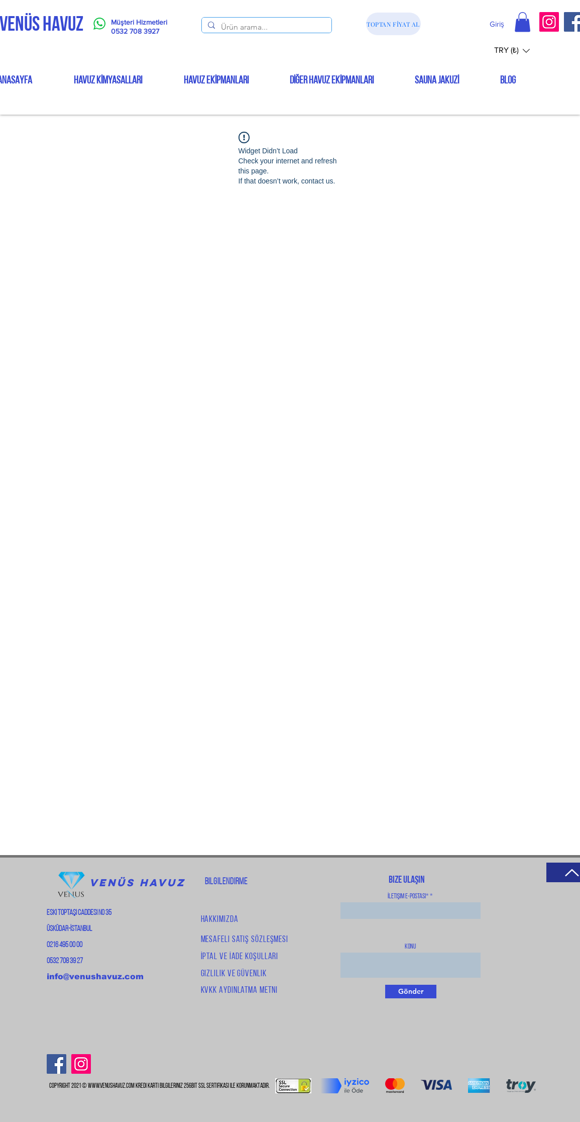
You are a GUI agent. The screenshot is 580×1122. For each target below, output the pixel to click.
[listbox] (512, 50)
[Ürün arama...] (265, 27)
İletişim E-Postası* (408, 896)
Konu (410, 947)
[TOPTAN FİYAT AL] (393, 24)
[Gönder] (410, 991)
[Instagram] (549, 22)
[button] (522, 22)
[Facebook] (56, 1064)
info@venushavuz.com (95, 976)
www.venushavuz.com (111, 1086)
